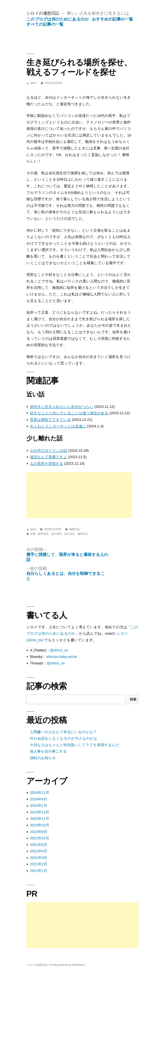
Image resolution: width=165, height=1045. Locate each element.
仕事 (32, 533)
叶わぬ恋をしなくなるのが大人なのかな (63, 738)
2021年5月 (38, 845)
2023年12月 (39, 812)
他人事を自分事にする (48, 751)
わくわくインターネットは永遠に (58, 426)
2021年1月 (38, 871)
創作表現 (43, 533)
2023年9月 (38, 832)
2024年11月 (39, 793)
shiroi (33, 83)
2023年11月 (39, 819)
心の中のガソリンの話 (48, 450)
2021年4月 (38, 851)
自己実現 (56, 533)
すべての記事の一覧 (44, 24)
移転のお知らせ (43, 758)
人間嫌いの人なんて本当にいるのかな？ (63, 732)
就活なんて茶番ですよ (48, 457)
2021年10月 (39, 838)
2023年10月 (39, 825)
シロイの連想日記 (42, 13)
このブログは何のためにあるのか (57, 19)
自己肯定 (69, 533)
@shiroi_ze (59, 650)
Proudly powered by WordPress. (67, 964)
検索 (133, 699)
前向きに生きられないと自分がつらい (61, 407)
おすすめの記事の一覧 (112, 19)
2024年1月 (38, 806)
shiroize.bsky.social (61, 657)
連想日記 (74, 529)
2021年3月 (38, 858)
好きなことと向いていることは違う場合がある (69, 413)
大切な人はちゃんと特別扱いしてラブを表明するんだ (74, 745)
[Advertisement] (71, 495)
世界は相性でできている (50, 420)
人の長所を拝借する (46, 463)
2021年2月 (38, 864)
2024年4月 (38, 799)
